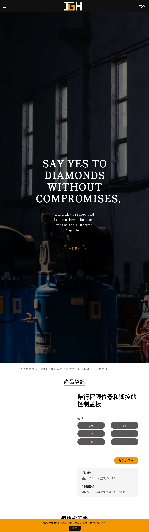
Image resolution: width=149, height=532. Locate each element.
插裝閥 (42, 369)
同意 (74, 527)
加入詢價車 (126, 460)
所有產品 (29, 369)
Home (15, 369)
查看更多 (75, 248)
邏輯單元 (57, 369)
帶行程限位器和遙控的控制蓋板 (87, 369)
